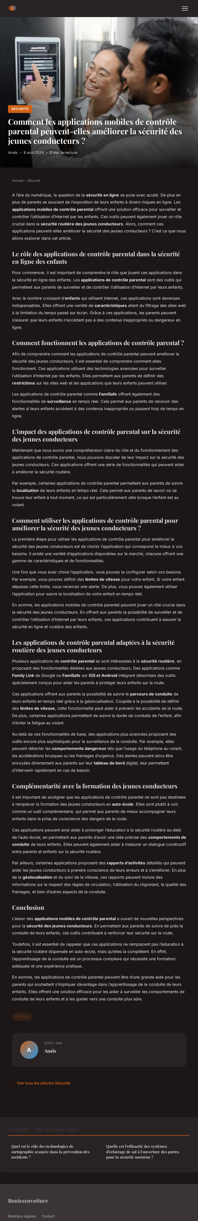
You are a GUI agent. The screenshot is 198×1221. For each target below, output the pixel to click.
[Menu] (185, 9)
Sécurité (20, 109)
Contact (48, 1216)
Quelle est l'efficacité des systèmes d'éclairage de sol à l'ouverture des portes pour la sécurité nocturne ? (142, 1152)
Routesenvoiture (28, 1200)
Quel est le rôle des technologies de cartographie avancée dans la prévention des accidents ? (50, 1152)
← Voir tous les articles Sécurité (41, 1083)
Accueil (17, 180)
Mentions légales (22, 1216)
